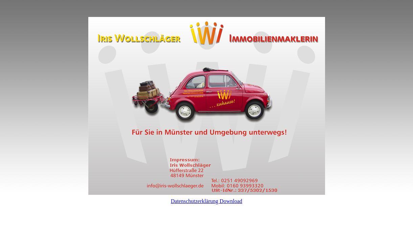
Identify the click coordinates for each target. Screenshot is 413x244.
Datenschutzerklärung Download (206, 201)
